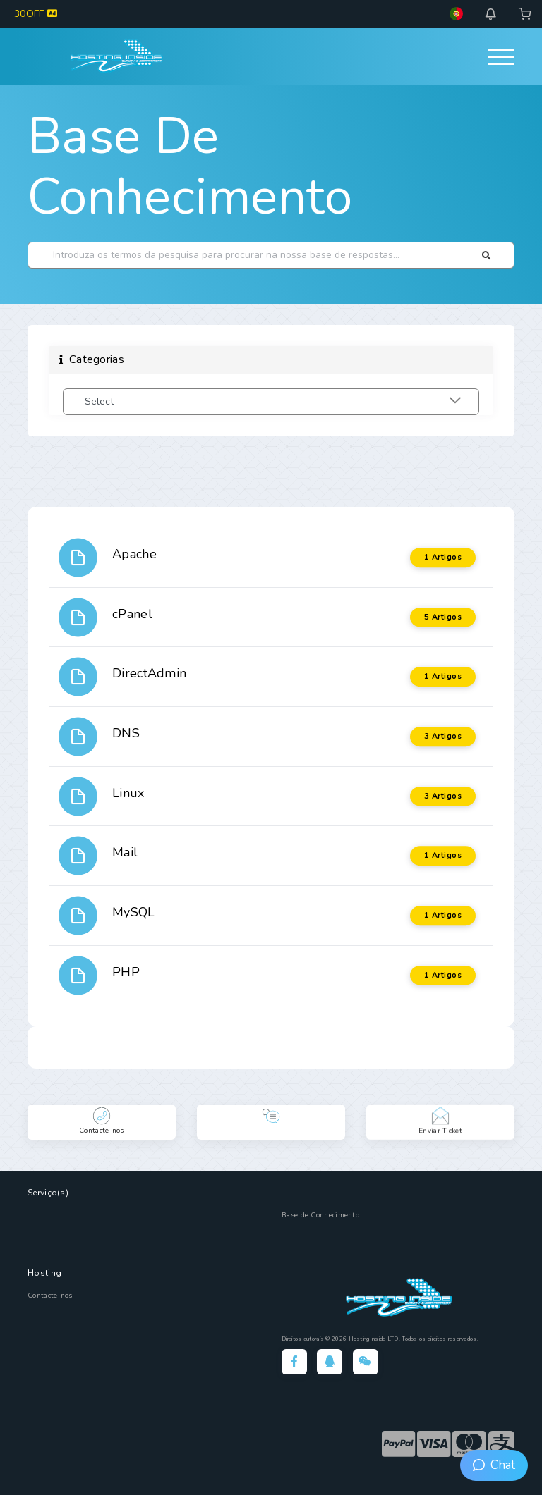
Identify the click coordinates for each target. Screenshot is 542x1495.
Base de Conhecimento (190, 166)
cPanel (132, 613)
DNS (126, 733)
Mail (125, 852)
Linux (128, 793)
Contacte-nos (50, 1295)
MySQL (133, 912)
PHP (126, 972)
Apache (134, 554)
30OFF (35, 13)
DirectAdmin (149, 673)
